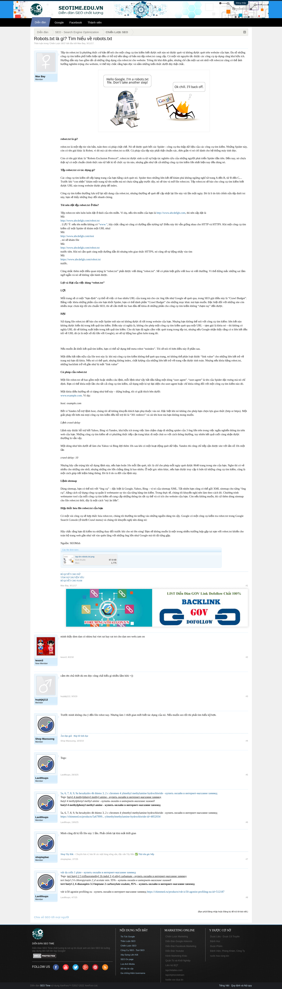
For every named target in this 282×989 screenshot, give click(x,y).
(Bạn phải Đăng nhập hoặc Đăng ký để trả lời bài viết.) (223, 911)
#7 (247, 859)
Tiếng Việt (224, 985)
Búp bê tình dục (81, 736)
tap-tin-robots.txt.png (85, 556)
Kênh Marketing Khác (176, 956)
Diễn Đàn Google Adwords (179, 941)
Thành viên (94, 22)
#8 (247, 897)
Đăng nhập (241, 3)
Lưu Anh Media (128, 964)
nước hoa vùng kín (219, 956)
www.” (103, 224)
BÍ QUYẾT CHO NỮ (70, 574)
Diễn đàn (40, 22)
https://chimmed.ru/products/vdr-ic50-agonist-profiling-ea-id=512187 (185, 891)
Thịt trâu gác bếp (146, 854)
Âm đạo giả (66, 736)
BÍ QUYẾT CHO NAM (71, 580)
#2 (247, 657)
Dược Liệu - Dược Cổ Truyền (225, 936)
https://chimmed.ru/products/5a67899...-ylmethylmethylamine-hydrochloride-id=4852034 (111, 816)
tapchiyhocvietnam (175, 975)
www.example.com (71, 395)
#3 (247, 696)
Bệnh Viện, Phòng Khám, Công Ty (227, 951)
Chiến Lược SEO (57, 43)
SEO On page (127, 959)
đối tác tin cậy (127, 968)
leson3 (64, 657)
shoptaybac (66, 859)
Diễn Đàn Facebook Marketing (181, 946)
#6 (247, 822)
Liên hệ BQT (172, 965)
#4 (247, 741)
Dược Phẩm (216, 946)
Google (59, 22)
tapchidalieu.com (174, 970)
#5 (247, 775)
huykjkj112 (65, 696)
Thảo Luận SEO (128, 941)
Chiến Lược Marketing (177, 936)
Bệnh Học (215, 941)
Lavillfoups (65, 775)
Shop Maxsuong (68, 741)
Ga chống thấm (128, 973)
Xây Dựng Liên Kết (129, 955)
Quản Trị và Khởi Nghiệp (178, 960)
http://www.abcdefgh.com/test (77, 236)
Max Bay (81, 43)
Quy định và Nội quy (241, 985)
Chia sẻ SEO (42, 917)
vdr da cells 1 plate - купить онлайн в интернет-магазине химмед (98, 872)
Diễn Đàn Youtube (175, 951)
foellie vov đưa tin (174, 979)
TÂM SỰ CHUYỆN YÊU (72, 577)
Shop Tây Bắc (67, 854)
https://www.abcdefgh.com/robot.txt (81, 259)
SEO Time (45, 985)
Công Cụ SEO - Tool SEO (133, 950)
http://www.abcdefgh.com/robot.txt (80, 220)
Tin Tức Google (128, 936)
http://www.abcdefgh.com (171, 212)
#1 (247, 585)
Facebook (76, 22)
